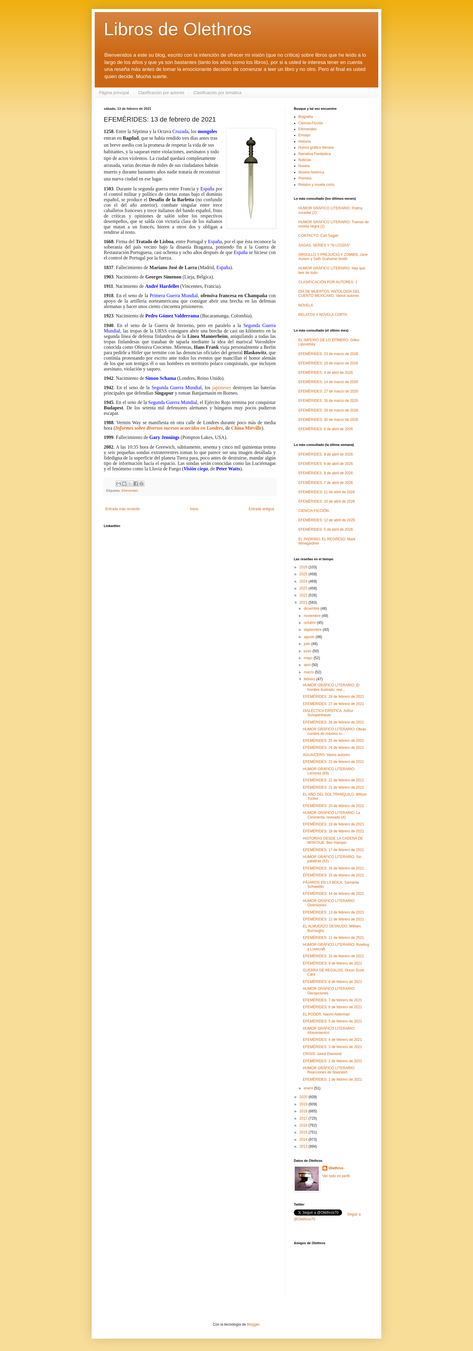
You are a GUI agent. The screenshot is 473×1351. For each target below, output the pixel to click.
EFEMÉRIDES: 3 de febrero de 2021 (332, 1047)
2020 (304, 1097)
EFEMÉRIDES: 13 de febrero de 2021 (333, 912)
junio (308, 651)
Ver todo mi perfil (336, 1176)
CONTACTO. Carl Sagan (318, 236)
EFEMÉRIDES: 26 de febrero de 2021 (333, 722)
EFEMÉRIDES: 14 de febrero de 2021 (333, 894)
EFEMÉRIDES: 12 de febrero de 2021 (333, 919)
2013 (304, 1146)
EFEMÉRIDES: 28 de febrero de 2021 (333, 697)
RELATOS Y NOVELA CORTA (322, 315)
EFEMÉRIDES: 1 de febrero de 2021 (332, 1079)
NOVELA (305, 305)
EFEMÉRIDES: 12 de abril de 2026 (326, 520)
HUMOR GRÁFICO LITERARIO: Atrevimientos (329, 1030)
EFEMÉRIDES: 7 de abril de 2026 (325, 483)
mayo (309, 658)
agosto (310, 637)
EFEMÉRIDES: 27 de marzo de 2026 (328, 391)
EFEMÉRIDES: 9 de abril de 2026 (325, 372)
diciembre (312, 608)
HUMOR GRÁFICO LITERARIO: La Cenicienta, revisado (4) (331, 815)
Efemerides (130, 490)
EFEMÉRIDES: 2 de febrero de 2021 (332, 1061)
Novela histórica (311, 172)
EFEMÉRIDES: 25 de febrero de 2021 (333, 741)
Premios (305, 178)
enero (309, 1088)
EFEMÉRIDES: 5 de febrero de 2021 (332, 1021)
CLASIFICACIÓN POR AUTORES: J (327, 282)
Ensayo (304, 135)
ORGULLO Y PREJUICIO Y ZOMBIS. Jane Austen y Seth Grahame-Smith (333, 257)
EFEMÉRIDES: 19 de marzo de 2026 (328, 363)
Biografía (305, 117)
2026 (304, 567)
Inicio (194, 509)
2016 (304, 1125)
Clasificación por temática (217, 92)
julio (307, 644)
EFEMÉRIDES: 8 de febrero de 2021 (332, 982)
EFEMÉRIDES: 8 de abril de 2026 (325, 473)
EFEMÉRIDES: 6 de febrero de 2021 (332, 1007)
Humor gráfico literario (316, 147)
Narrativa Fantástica (314, 154)
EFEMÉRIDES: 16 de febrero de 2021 (333, 868)
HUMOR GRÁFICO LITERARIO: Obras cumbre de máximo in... (334, 731)
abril (308, 665)
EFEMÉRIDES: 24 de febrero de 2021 (333, 747)
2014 (304, 1139)
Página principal (114, 92)
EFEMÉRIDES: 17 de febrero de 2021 (333, 850)
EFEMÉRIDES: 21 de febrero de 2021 (333, 787)
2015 (304, 1132)
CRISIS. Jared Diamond (322, 1054)
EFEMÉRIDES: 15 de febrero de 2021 (333, 875)
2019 (304, 1104)
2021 (304, 602)
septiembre (313, 630)
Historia (304, 141)
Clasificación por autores (161, 92)
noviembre (313, 616)
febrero (310, 679)
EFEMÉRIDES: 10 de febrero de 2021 (333, 956)
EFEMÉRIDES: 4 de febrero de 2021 (332, 1040)
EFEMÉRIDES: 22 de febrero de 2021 (333, 780)
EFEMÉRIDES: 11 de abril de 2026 (326, 492)
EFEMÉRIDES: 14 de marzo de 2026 (328, 382)
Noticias (304, 160)
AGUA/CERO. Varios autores (326, 755)
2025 (304, 574)
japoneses (221, 387)
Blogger (253, 1324)
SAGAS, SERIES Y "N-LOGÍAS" (324, 245)
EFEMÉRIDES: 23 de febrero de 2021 (333, 762)
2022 (304, 595)
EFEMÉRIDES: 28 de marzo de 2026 (328, 410)
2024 (304, 581)
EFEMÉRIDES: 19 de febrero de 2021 (333, 824)
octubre (310, 623)
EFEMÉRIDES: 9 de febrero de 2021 (332, 963)
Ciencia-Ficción (310, 123)
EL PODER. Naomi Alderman (326, 1014)
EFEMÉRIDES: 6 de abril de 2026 (325, 429)
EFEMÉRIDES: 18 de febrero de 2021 (333, 831)
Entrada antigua (261, 509)
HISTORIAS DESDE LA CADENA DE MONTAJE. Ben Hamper (333, 840)
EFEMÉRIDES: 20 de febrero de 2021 (333, 806)
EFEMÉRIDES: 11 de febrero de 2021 (333, 938)
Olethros (336, 1168)
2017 (304, 1118)
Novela (304, 166)
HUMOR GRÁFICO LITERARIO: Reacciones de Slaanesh (329, 1070)
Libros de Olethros (178, 29)
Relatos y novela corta (316, 185)
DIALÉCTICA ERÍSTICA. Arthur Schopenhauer (328, 713)
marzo (309, 672)
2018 (304, 1111)
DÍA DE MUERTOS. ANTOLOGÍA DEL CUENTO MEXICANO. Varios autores (329, 293)
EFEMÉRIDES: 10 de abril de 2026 (326, 501)
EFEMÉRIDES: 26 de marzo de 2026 (328, 401)
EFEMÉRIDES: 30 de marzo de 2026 (328, 420)
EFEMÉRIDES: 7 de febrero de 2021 (332, 1000)
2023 (304, 588)
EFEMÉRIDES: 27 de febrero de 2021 (333, 704)
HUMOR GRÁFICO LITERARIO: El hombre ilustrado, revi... (331, 687)
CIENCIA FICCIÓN (313, 511)
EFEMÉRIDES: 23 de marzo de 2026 (328, 354)
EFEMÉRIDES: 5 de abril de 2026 (325, 529)
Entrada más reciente (122, 509)
